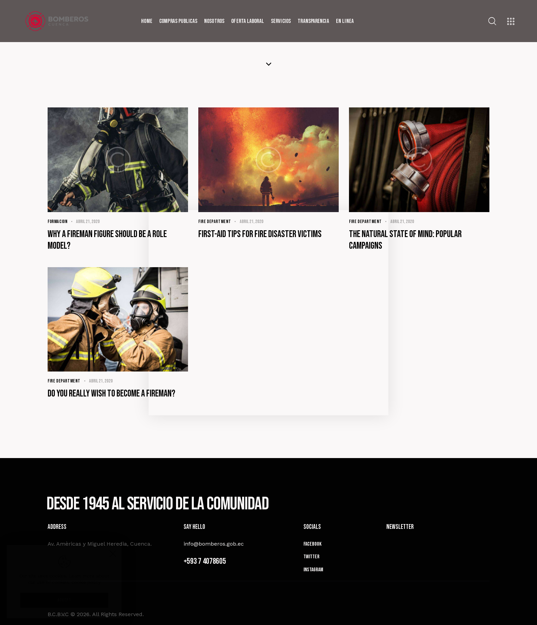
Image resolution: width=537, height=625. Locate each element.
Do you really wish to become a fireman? (111, 393)
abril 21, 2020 (88, 221)
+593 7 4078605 (205, 561)
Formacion (57, 221)
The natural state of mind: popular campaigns (405, 240)
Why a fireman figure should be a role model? (107, 240)
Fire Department (214, 221)
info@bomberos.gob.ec (214, 544)
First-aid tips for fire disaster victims (260, 234)
